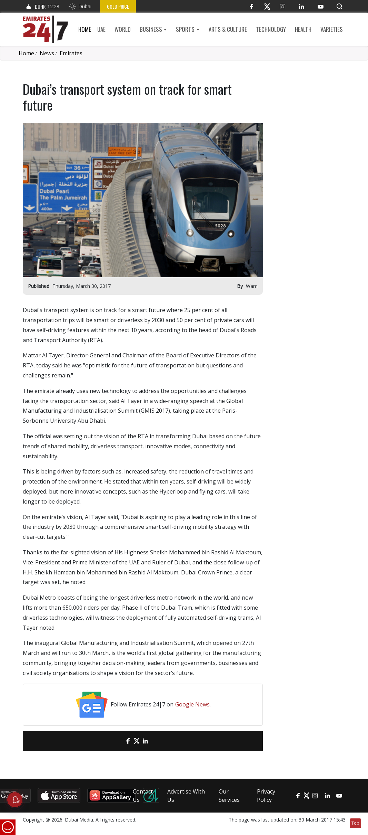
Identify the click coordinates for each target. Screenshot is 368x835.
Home (84, 29)
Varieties (331, 29)
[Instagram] (283, 6)
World (123, 29)
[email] (116, 741)
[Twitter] (267, 6)
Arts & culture (228, 29)
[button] (340, 6)
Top (355, 823)
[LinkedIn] (302, 6)
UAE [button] (101, 29)
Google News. (193, 704)
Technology (271, 29)
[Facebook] (252, 6)
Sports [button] (185, 29)
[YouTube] (321, 6)
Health (303, 29)
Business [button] (151, 29)
